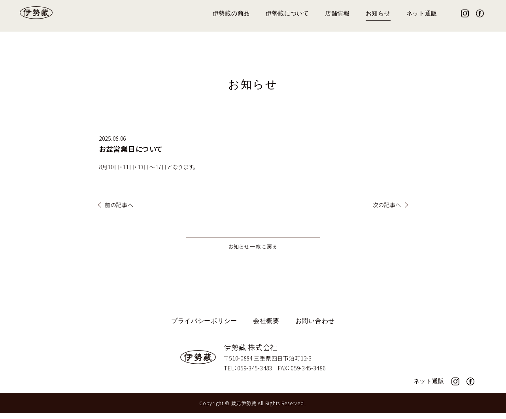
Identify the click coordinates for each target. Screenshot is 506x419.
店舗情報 (337, 14)
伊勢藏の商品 (231, 14)
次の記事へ (387, 205)
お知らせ (378, 14)
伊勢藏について (287, 14)
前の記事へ (119, 205)
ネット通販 (422, 14)
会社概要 (266, 327)
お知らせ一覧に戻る (253, 252)
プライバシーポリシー (204, 327)
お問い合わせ (315, 327)
